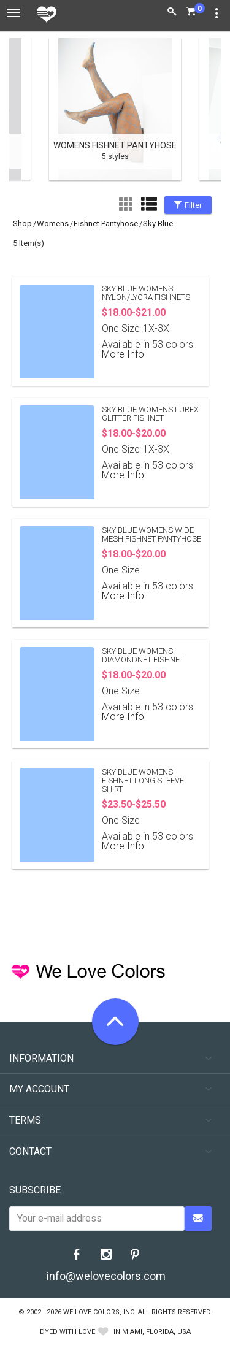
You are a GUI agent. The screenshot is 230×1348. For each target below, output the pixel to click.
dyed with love (67, 1332)
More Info (123, 354)
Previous (24, 110)
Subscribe (35, 1190)
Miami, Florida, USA (156, 1332)
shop (22, 223)
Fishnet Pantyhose (106, 223)
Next (205, 110)
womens (53, 223)
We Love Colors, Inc (98, 1312)
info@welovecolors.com (106, 1275)
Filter (188, 205)
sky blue (158, 223)
